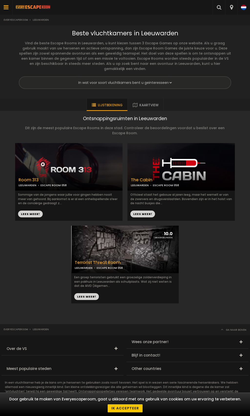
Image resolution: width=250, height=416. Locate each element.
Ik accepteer (125, 408)
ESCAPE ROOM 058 (54, 185)
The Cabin (141, 180)
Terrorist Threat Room (98, 262)
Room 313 (29, 180)
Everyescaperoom (16, 20)
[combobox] (231, 7)
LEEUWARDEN (27, 185)
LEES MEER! (30, 214)
